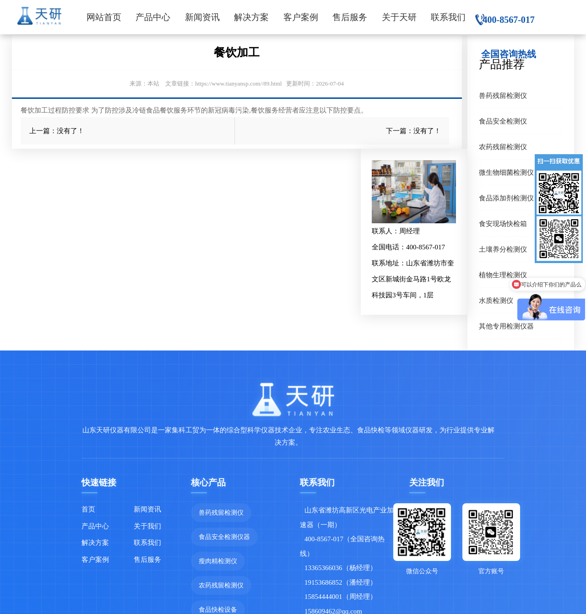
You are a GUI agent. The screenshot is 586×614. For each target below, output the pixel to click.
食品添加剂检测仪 (506, 198)
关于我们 (147, 526)
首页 (88, 509)
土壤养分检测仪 (503, 249)
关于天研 (399, 17)
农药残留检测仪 (503, 147)
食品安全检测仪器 (224, 536)
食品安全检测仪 (503, 121)
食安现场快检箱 (503, 223)
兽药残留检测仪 (503, 95)
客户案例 (300, 17)
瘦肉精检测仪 (218, 561)
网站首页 (104, 17)
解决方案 (251, 17)
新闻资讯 (202, 17)
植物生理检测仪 (503, 275)
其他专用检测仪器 (506, 326)
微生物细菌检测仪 (506, 172)
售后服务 (349, 17)
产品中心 (153, 17)
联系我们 (448, 17)
